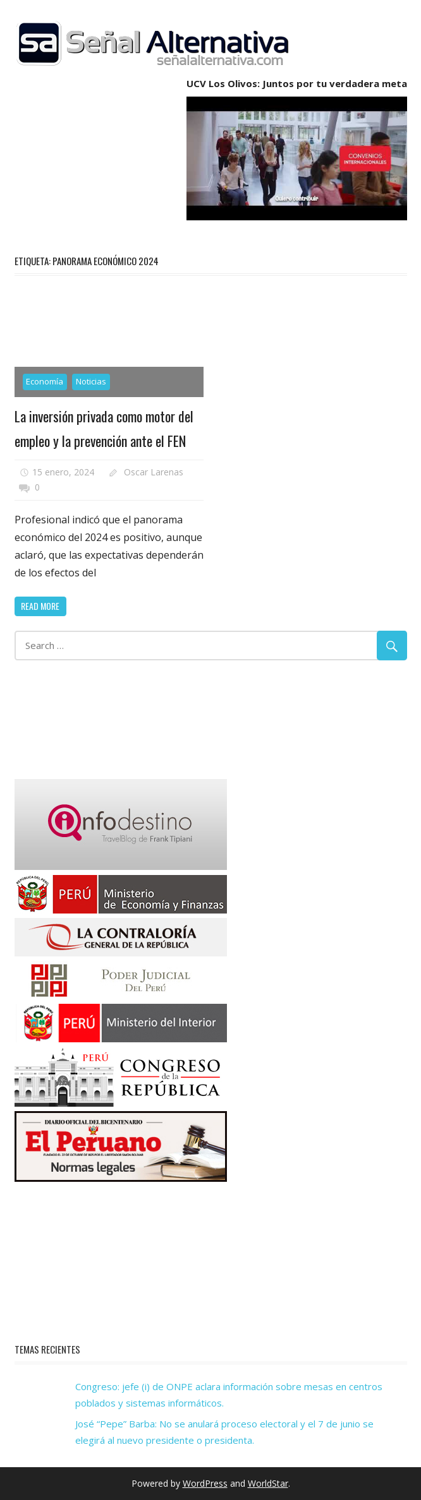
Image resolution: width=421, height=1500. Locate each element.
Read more (40, 605)
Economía (44, 381)
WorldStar (268, 1483)
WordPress (205, 1483)
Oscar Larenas (153, 472)
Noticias (91, 381)
